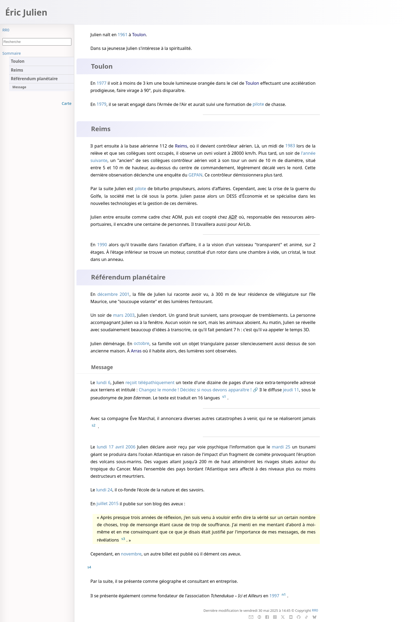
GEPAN (195, 175)
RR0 (5, 29)
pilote (258, 104)
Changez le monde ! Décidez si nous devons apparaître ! (195, 390)
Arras (136, 351)
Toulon (139, 35)
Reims (181, 146)
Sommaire (11, 53)
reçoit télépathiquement (150, 382)
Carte (66, 103)
